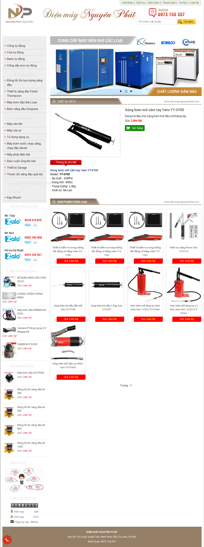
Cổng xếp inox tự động (22, 65)
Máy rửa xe (14, 130)
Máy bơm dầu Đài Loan (22, 102)
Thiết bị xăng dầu (63, 29)
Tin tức (183, 2)
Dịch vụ (140, 2)
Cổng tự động (37, 29)
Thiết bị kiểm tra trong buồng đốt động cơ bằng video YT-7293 (106, 251)
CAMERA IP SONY (27, 344)
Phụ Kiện (160, 29)
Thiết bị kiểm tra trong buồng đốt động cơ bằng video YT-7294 (68, 251)
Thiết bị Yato (66, 101)
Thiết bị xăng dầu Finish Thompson (22, 94)
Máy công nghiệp (92, 29)
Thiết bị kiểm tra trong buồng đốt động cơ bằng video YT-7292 (145, 251)
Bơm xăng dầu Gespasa (22, 109)
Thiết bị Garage (17, 167)
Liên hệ (194, 2)
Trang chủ (13, 29)
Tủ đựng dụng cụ (18, 137)
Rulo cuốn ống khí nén (21, 161)
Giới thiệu (127, 2)
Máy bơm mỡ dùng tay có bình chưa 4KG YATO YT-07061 (184, 309)
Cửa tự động (15, 52)
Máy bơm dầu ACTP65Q (30, 372)
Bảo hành (153, 2)
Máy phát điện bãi (18, 154)
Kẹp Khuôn (14, 197)
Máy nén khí (14, 124)
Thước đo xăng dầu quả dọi (25, 174)
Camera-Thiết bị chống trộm (129, 29)
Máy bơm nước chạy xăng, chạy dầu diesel (24, 146)
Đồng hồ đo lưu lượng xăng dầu (24, 83)
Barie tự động (16, 59)
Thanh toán (169, 2)
